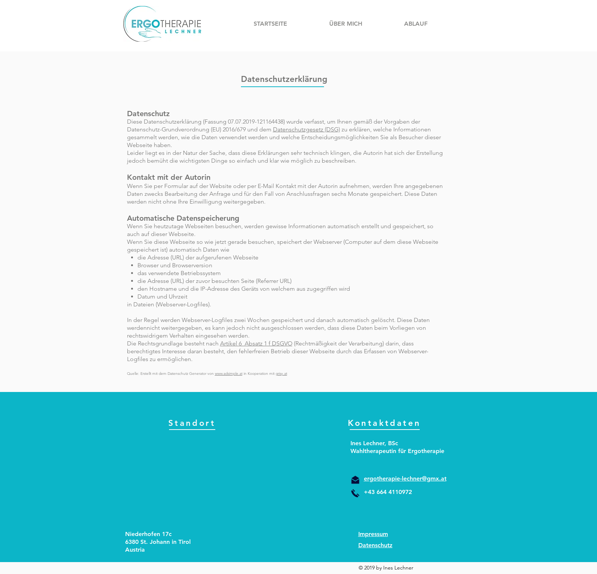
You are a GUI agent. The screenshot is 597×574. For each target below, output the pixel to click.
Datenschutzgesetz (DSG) (306, 129)
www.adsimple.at (228, 373)
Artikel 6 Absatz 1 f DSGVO (256, 343)
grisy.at (281, 373)
